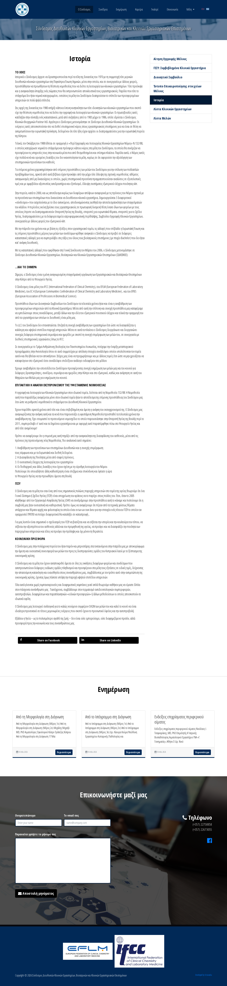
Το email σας (71, 815)
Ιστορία (159, 100)
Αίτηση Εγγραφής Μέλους (170, 59)
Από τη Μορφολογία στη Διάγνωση (40, 717)
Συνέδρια (103, 9)
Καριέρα (139, 9)
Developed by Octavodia (203, 974)
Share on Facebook (40, 640)
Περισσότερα (64, 752)
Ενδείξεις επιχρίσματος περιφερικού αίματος (179, 719)
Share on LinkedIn (101, 640)
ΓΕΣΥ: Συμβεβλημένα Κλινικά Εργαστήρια (180, 68)
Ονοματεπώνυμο (25, 815)
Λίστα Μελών (162, 118)
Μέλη (189, 9)
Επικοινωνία (172, 9)
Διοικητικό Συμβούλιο (168, 77)
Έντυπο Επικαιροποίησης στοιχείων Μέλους (177, 88)
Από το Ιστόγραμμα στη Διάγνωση (108, 717)
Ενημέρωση (121, 9)
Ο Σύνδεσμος (84, 9)
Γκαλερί (154, 9)
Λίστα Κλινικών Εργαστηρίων (173, 109)
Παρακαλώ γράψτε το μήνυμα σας (35, 834)
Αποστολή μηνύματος (36, 893)
